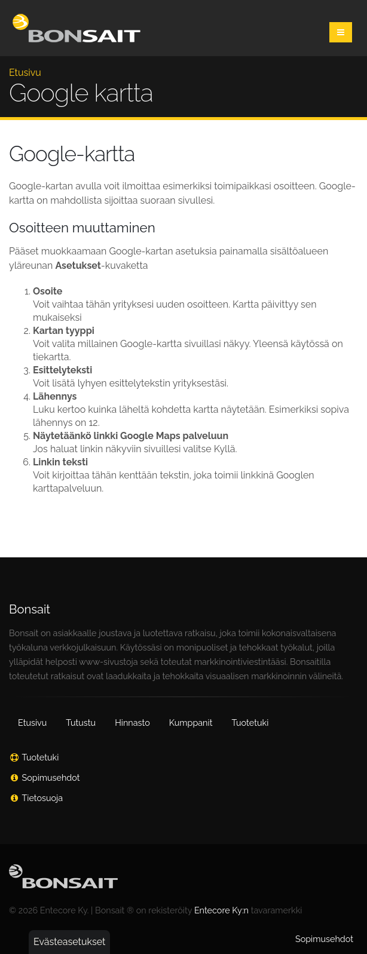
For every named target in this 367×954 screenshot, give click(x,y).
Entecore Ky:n (221, 910)
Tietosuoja (42, 798)
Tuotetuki (249, 722)
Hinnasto (132, 722)
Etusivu (25, 72)
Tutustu (81, 722)
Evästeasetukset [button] (69, 941)
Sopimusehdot (51, 777)
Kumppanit (191, 722)
